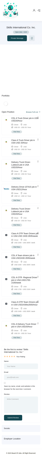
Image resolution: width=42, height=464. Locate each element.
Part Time (17, 132)
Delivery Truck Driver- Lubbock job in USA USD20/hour (21, 165)
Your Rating (20, 357)
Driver (16, 125)
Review (7, 394)
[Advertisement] (21, 67)
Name (6, 361)
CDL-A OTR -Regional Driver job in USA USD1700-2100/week (24, 280)
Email (6, 372)
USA (25, 125)
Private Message (17, 38)
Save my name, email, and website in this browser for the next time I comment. (19, 387)
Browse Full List (33, 112)
